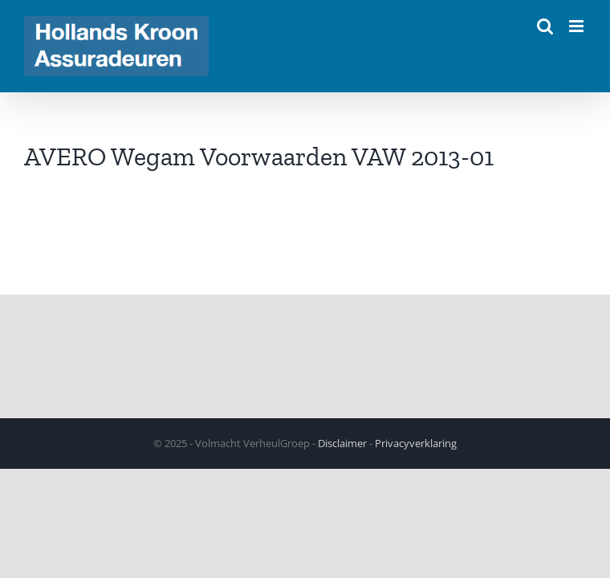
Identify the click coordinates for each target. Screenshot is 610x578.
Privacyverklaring (416, 443)
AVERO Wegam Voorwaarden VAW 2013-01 (259, 156)
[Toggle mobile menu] (577, 26)
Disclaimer (342, 443)
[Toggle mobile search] (545, 26)
